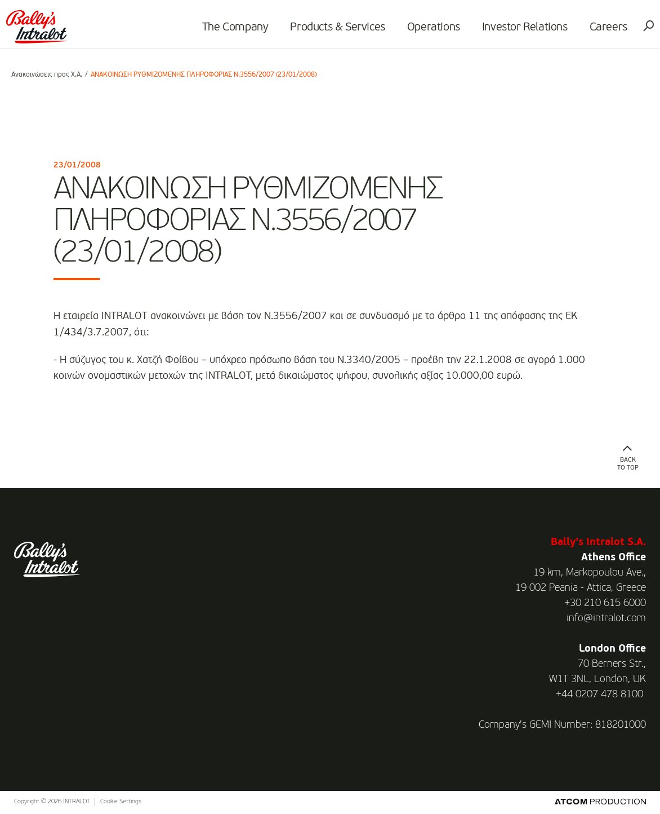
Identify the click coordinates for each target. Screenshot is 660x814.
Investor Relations (520, 31)
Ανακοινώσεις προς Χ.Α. (46, 75)
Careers (603, 31)
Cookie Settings (120, 802)
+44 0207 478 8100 (599, 694)
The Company (230, 31)
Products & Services (333, 31)
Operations (428, 31)
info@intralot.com (606, 618)
